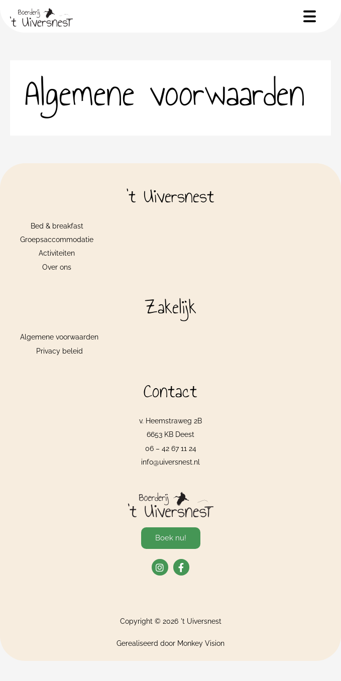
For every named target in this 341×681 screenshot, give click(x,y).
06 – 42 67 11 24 (170, 448)
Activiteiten (57, 253)
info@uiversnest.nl (170, 462)
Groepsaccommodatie (56, 240)
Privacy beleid (59, 351)
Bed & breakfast (57, 226)
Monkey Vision (200, 643)
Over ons (56, 267)
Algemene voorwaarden (59, 337)
